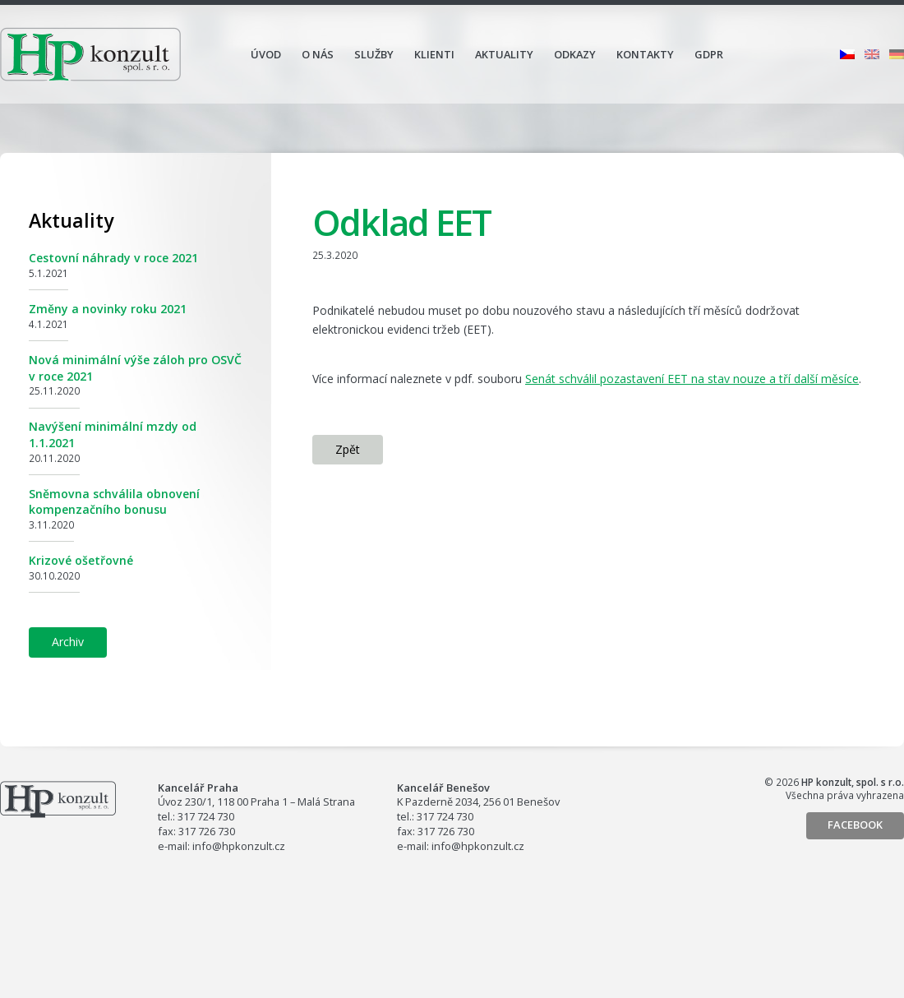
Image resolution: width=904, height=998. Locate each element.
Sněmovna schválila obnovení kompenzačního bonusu (114, 502)
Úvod (266, 54)
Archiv (68, 641)
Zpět (347, 449)
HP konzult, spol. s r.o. (90, 54)
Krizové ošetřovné (81, 560)
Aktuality (504, 54)
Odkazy (575, 54)
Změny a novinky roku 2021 (108, 308)
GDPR (708, 54)
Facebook (855, 824)
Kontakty (645, 54)
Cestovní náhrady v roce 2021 (113, 258)
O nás (318, 54)
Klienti (434, 54)
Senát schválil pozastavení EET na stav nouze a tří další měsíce (692, 378)
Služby (374, 54)
